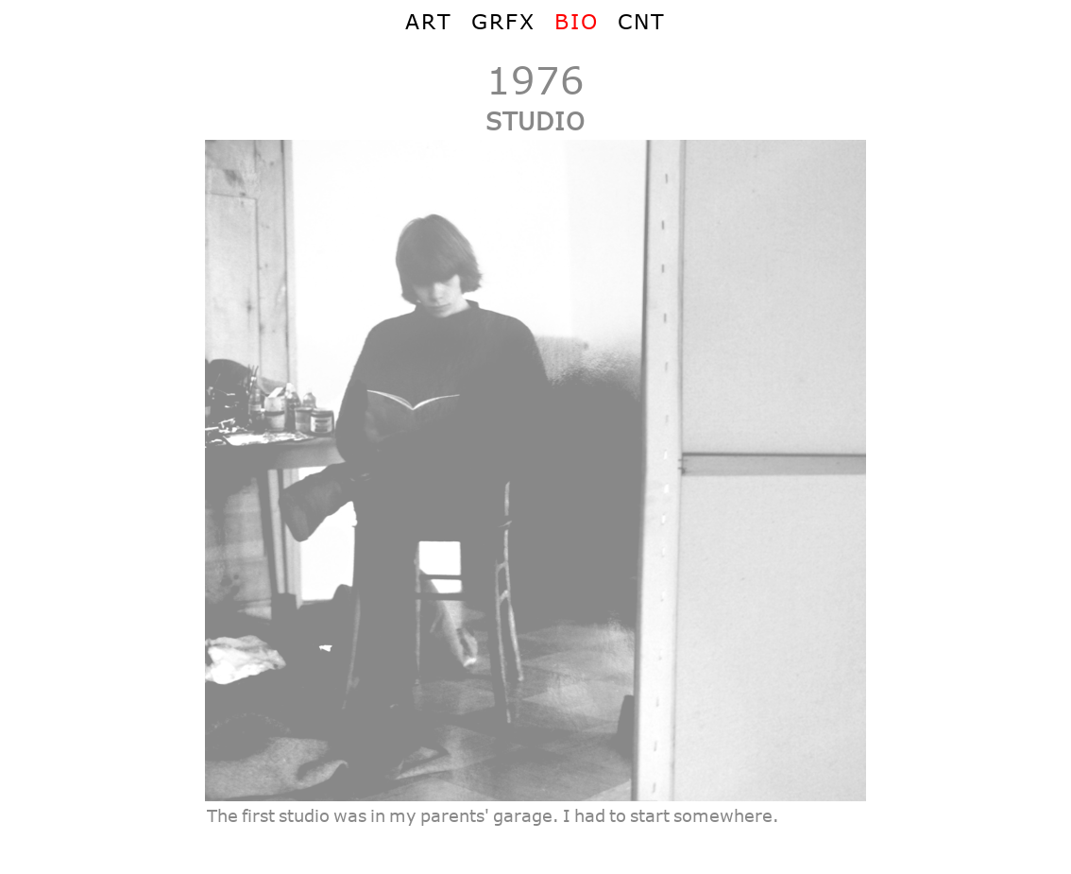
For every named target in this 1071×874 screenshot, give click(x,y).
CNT (642, 21)
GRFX (503, 21)
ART (428, 21)
